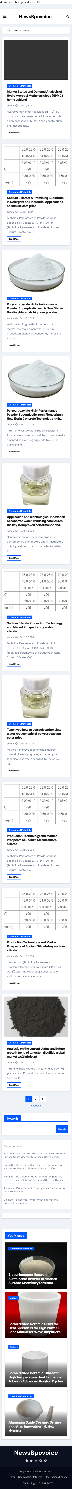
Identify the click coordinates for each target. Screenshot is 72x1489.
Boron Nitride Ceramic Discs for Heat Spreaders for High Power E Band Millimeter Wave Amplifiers (33, 1166)
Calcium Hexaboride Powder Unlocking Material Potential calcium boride (31, 1201)
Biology (14, 1298)
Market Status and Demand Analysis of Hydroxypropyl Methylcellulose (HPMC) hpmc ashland (35, 95)
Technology (29, 1483)
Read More (13, 132)
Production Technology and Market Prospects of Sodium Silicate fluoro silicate (32, 840)
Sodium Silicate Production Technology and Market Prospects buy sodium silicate (35, 627)
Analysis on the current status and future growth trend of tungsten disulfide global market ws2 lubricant (36, 1052)
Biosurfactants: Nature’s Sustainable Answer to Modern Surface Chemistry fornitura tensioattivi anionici (35, 1155)
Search (12, 1118)
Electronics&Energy (56, 1477)
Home (12, 1477)
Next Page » (36, 1105)
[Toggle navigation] (4, 17)
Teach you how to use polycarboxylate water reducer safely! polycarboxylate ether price (34, 733)
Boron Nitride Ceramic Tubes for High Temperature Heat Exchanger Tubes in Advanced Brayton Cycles (33, 1178)
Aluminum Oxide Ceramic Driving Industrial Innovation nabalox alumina (34, 1426)
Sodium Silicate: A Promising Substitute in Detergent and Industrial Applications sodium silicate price (35, 202)
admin (10, 105)
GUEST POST (46, 1483)
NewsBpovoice (35, 17)
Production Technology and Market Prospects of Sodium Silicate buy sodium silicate (36, 946)
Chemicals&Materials (19, 85)
